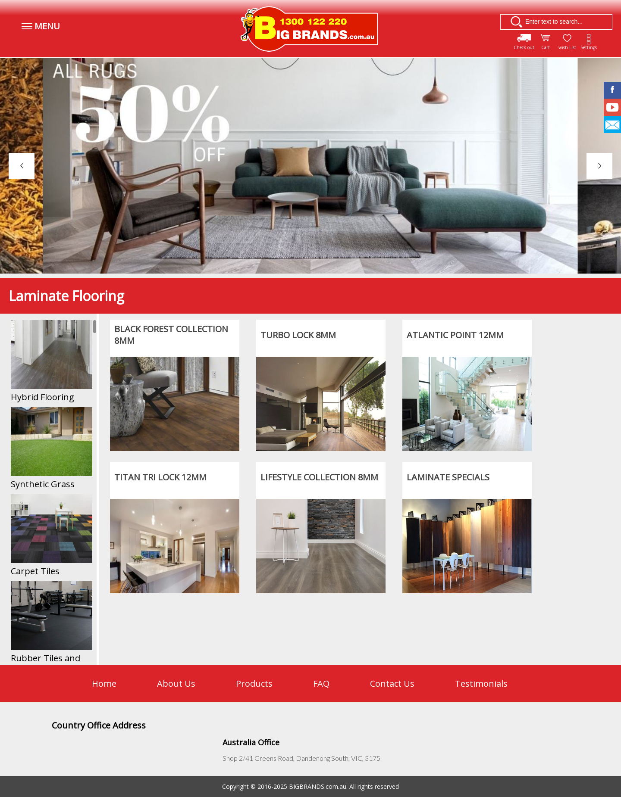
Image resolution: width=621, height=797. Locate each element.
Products (254, 683)
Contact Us (392, 683)
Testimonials (481, 683)
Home (104, 683)
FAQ (321, 683)
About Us (176, 683)
